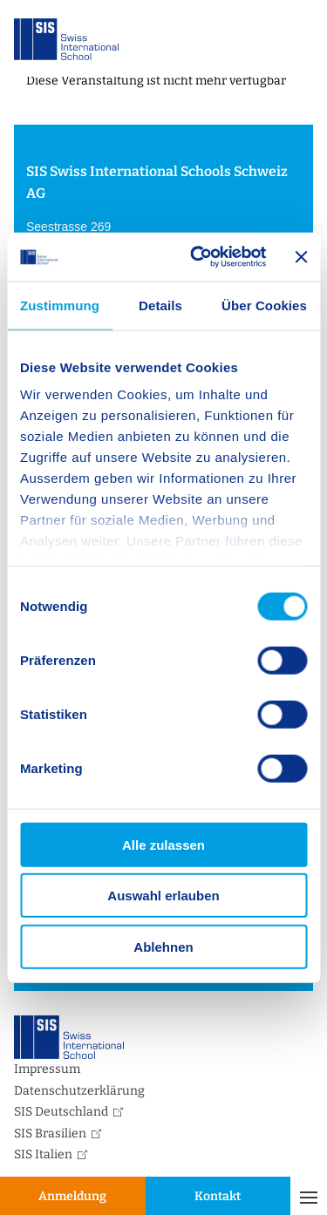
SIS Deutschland (61, 1111)
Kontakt (217, 1196)
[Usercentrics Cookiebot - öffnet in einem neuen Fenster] (198, 257)
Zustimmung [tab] (59, 304)
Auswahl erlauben (163, 895)
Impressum (47, 1069)
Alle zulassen (163, 844)
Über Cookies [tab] (264, 304)
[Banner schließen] (301, 257)
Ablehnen (163, 946)
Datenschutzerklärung (79, 1090)
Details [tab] (160, 304)
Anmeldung (72, 1196)
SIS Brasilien (50, 1133)
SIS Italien (43, 1154)
